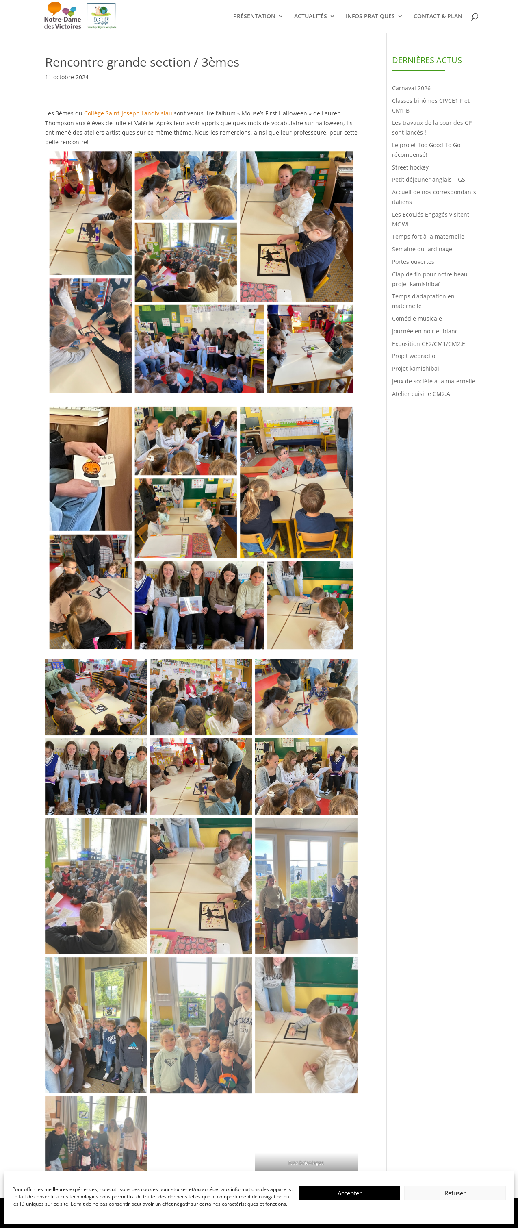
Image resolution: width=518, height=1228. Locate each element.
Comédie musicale (417, 318)
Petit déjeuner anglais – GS (428, 179)
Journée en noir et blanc (425, 331)
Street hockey (410, 167)
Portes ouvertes (413, 261)
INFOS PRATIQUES (370, 16)
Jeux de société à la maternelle (433, 381)
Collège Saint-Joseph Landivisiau (128, 113)
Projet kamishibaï (415, 368)
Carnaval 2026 (411, 88)
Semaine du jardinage (422, 249)
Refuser (455, 1193)
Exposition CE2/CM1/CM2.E (428, 344)
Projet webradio (413, 356)
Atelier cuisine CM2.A (421, 394)
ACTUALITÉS (310, 16)
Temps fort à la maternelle (428, 236)
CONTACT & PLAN (438, 16)
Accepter (350, 1193)
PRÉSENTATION (254, 16)
